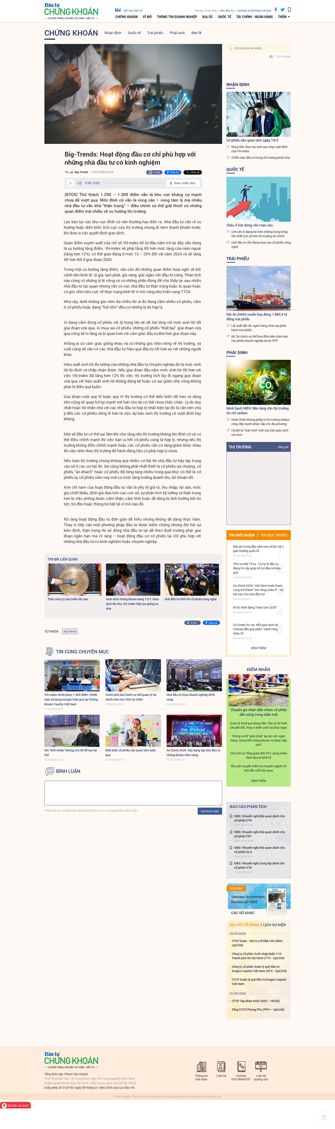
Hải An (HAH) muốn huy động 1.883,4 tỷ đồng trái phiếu (256, 316)
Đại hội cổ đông (244, 924)
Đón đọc (236, 888)
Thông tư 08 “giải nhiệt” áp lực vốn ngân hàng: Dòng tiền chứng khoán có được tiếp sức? (258, 740)
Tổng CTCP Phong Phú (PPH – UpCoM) (258, 1009)
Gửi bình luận (210, 811)
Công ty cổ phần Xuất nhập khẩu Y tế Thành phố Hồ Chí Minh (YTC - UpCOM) (258, 956)
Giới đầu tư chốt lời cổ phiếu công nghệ (191, 599)
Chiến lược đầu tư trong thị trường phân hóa (260, 157)
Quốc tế (224, 17)
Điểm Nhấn (258, 669)
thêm (282, 17)
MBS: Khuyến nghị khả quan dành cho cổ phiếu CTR (259, 818)
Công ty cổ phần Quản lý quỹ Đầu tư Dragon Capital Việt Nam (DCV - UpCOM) (259, 969)
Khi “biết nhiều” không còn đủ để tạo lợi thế (70, 752)
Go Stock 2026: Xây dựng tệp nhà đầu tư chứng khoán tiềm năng (193, 752)
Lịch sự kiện (274, 924)
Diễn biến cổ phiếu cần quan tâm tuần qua (130, 752)
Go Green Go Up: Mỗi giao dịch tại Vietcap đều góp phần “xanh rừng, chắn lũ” (255, 629)
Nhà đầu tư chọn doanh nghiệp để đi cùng (191, 697)
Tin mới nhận (242, 535)
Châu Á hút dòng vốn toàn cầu (249, 225)
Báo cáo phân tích (248, 806)
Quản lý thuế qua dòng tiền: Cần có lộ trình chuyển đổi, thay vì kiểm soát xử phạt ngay (258, 725)
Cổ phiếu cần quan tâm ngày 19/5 (252, 140)
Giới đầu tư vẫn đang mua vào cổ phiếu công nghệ (261, 244)
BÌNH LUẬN (68, 771)
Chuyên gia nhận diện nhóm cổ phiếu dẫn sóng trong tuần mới (258, 712)
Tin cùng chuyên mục (82, 651)
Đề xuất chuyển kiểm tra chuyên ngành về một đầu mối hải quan (258, 768)
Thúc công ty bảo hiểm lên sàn (68, 599)
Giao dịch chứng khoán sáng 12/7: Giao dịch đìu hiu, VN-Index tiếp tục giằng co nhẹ (132, 603)
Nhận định (113, 32)
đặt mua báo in (128, 9)
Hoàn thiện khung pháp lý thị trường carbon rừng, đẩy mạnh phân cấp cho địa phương (260, 422)
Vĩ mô (147, 17)
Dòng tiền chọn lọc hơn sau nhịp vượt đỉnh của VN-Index (259, 149)
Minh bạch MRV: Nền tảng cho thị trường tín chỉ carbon (257, 410)
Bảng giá (283, 447)
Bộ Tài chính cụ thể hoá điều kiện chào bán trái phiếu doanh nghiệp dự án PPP (259, 338)
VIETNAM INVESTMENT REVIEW (254, 10)
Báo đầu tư (227, 10)
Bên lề (196, 32)
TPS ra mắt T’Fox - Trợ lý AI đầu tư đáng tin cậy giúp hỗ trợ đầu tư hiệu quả (256, 568)
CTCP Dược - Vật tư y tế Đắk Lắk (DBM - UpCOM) (258, 943)
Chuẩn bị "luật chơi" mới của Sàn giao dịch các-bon (259, 432)
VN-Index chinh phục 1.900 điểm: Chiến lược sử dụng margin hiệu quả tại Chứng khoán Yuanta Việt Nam (71, 699)
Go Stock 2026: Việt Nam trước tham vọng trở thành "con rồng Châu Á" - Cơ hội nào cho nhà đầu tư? (258, 589)
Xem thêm (258, 648)
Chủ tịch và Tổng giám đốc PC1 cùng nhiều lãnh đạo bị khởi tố (258, 755)
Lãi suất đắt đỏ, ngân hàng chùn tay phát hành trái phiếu (258, 328)
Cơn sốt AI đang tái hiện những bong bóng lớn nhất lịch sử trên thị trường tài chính (259, 234)
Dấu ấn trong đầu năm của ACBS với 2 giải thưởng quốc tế (258, 548)
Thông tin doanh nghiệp (177, 17)
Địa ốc (207, 17)
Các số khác (243, 912)
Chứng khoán (126, 17)
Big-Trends (81, 172)
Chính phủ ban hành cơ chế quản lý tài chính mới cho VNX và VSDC (130, 697)
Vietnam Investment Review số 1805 (248, 899)
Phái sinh (177, 32)
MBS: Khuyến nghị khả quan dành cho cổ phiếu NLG (259, 850)
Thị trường (240, 446)
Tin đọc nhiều (274, 535)
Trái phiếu (155, 32)
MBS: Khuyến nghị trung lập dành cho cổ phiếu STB (259, 865)
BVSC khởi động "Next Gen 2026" (255, 607)
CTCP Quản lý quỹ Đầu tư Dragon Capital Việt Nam (259, 981)
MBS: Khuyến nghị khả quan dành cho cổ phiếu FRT (259, 834)
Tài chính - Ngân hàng (254, 17)
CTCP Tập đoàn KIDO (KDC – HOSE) (256, 1001)
